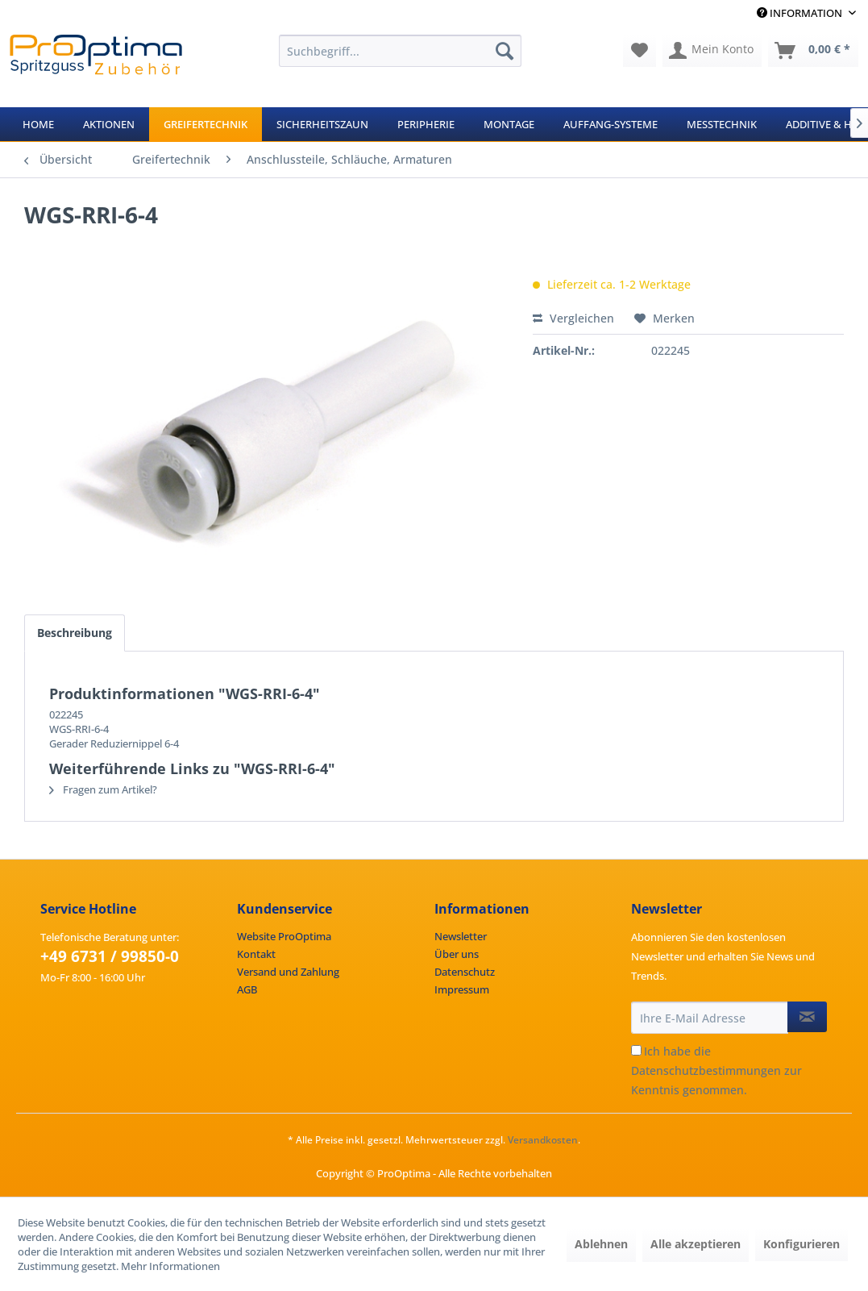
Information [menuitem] (801, 13)
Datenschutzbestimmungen (706, 1070)
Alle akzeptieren (695, 1243)
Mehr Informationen (170, 1266)
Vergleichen (573, 318)
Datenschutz (464, 971)
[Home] (38, 124)
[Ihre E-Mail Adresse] (709, 1018)
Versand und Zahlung (288, 971)
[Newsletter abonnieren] (807, 1017)
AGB (247, 989)
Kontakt (256, 954)
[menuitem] (400, 51)
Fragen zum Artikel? (103, 789)
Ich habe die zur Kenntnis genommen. (716, 1070)
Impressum (461, 989)
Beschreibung (74, 632)
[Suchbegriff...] (400, 51)
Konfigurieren (801, 1243)
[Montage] (509, 124)
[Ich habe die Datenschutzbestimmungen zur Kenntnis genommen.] (636, 1050)
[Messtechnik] (721, 124)
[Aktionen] (109, 124)
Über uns (456, 954)
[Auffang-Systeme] (610, 124)
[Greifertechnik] (205, 124)
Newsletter (460, 936)
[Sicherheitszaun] (322, 124)
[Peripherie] (426, 124)
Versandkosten (543, 1140)
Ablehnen (601, 1243)
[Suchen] (504, 51)
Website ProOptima (284, 936)
